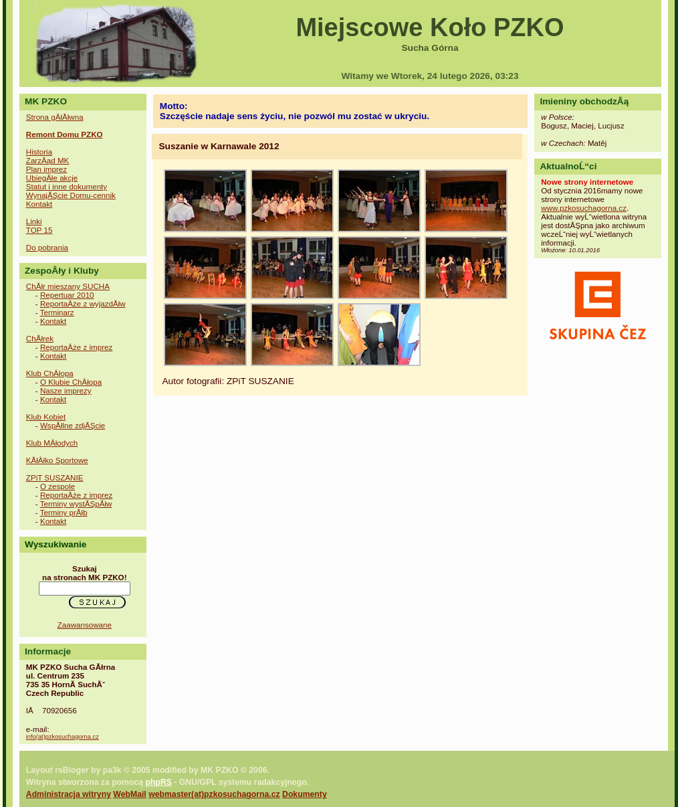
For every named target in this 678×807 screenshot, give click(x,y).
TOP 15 (39, 230)
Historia (39, 151)
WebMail (129, 794)
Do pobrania (47, 247)
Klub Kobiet (46, 416)
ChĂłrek (39, 338)
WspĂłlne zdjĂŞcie (72, 425)
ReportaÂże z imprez (76, 347)
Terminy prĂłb (64, 512)
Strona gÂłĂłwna (55, 116)
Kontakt (39, 203)
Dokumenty (304, 794)
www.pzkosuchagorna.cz (584, 207)
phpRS (158, 782)
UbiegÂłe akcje (52, 177)
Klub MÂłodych (52, 442)
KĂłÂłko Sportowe (57, 460)
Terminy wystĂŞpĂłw (76, 503)
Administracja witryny (68, 794)
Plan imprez (46, 169)
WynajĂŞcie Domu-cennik (71, 195)
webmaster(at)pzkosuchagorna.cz (213, 794)
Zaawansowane (85, 624)
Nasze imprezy (66, 390)
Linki (34, 221)
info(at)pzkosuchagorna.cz (62, 736)
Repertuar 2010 (67, 294)
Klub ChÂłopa (50, 373)
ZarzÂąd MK (48, 160)
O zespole (57, 486)
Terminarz (57, 312)
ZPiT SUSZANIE (55, 477)
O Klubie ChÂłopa (71, 381)
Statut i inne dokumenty (66, 186)
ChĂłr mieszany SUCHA (68, 286)
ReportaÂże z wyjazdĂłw (83, 303)
